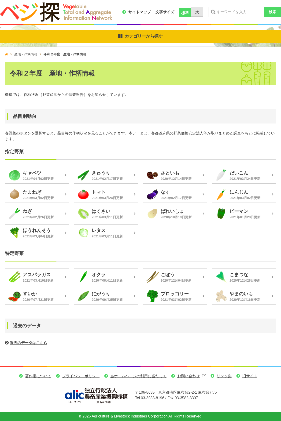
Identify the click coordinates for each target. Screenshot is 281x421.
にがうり (101, 293)
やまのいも (241, 293)
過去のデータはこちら (28, 343)
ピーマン (238, 211)
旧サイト (249, 376)
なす (165, 192)
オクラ (99, 274)
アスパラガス (37, 274)
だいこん (238, 172)
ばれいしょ (172, 211)
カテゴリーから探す (144, 36)
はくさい (101, 211)
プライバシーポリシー (81, 376)
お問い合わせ (188, 376)
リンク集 (224, 376)
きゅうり (101, 172)
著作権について (38, 376)
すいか (30, 293)
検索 (272, 12)
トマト (99, 192)
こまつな (238, 274)
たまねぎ (32, 192)
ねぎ (27, 211)
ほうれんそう (37, 230)
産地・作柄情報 (25, 54)
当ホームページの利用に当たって (138, 376)
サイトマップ (139, 12)
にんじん (238, 192)
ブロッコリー (175, 293)
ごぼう (168, 274)
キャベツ (32, 172)
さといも (170, 172)
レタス (99, 230)
